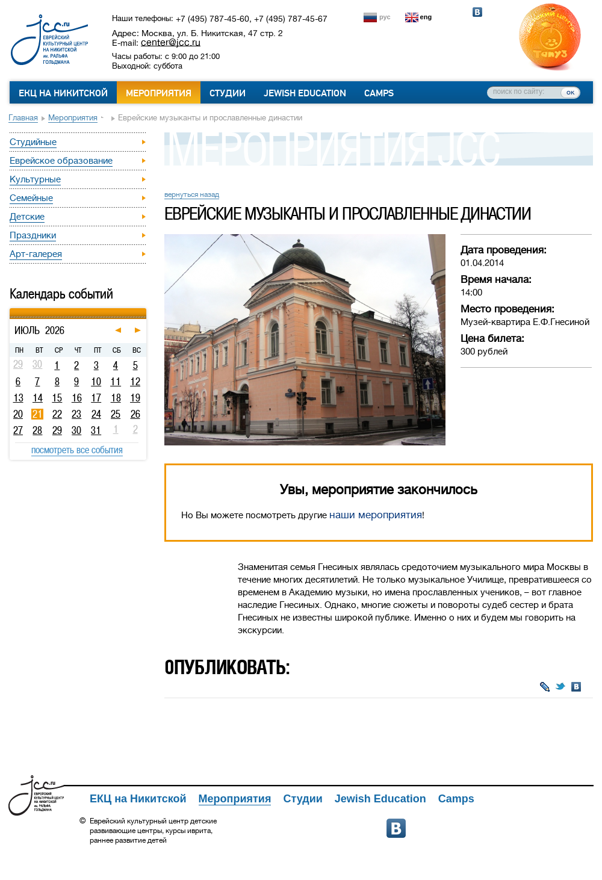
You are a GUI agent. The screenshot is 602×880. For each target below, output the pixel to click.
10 (96, 381)
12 (135, 381)
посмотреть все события (77, 450)
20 (18, 414)
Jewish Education (305, 93)
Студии (227, 93)
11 (115, 381)
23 (76, 414)
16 (77, 397)
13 (18, 397)
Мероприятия (158, 93)
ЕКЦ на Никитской (63, 93)
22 (57, 414)
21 (38, 414)
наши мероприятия (375, 515)
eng (426, 16)
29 (57, 430)
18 (116, 397)
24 (96, 414)
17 (96, 397)
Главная (23, 117)
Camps (379, 93)
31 (96, 430)
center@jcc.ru (170, 42)
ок (570, 92)
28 (37, 430)
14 (38, 397)
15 (57, 397)
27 (18, 430)
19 (135, 397)
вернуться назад (191, 194)
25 (115, 414)
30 (76, 430)
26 (135, 414)
